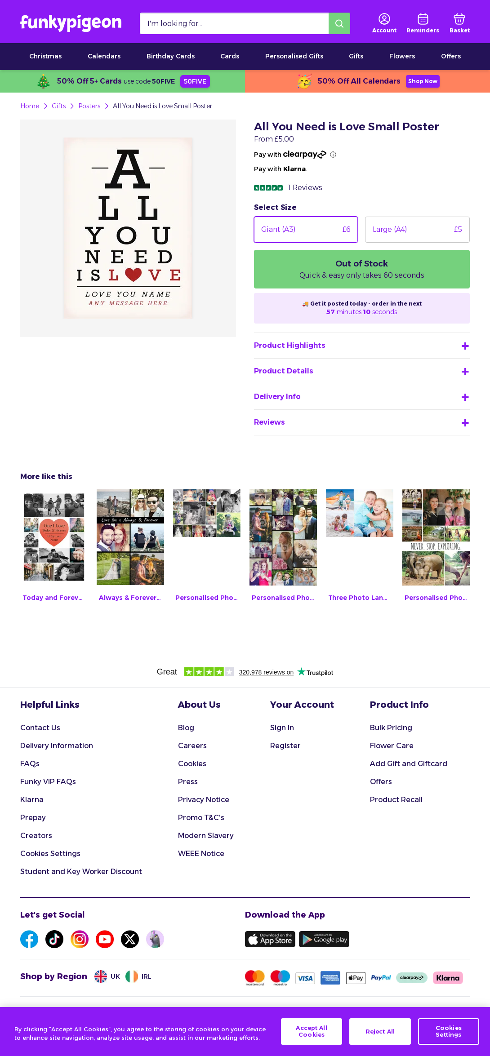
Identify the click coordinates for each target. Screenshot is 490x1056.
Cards (229, 56)
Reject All (380, 1031)
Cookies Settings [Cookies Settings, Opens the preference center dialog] (449, 1032)
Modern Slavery (206, 835)
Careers (192, 745)
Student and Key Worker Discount (81, 871)
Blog (186, 727)
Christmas (45, 56)
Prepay (33, 817)
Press (188, 781)
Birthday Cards (171, 56)
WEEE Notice (201, 853)
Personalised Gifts (294, 56)
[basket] (460, 23)
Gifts (356, 56)
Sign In (282, 727)
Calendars (104, 56)
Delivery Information (56, 745)
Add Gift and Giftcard (408, 763)
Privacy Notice (203, 799)
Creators (36, 835)
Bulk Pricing (391, 727)
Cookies (192, 763)
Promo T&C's (201, 817)
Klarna (32, 799)
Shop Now (422, 81)
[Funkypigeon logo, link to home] (70, 23)
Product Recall (396, 799)
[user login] (384, 23)
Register (285, 745)
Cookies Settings (50, 853)
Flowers (402, 56)
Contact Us (40, 727)
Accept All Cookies (311, 1032)
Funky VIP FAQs (48, 781)
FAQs (30, 763)
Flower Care (392, 745)
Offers (451, 56)
